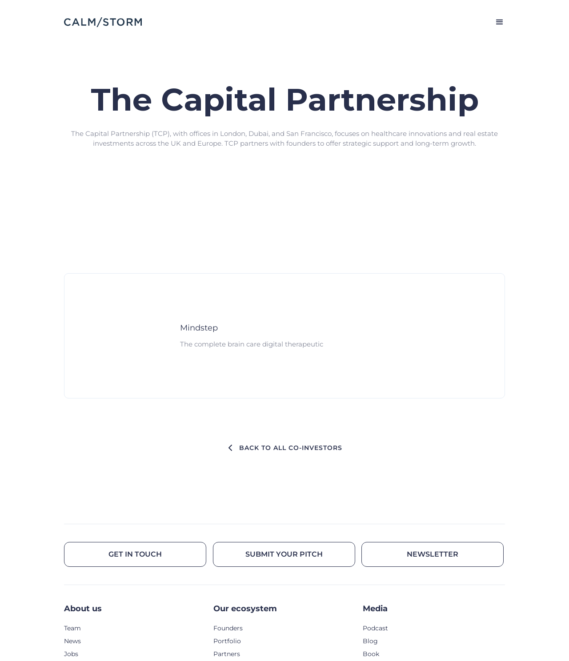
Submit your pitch (284, 554)
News (72, 641)
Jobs (71, 654)
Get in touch (135, 554)
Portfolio (227, 641)
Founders (228, 628)
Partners (226, 654)
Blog (370, 641)
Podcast (375, 628)
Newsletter (432, 554)
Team (72, 628)
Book (371, 654)
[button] (495, 22)
